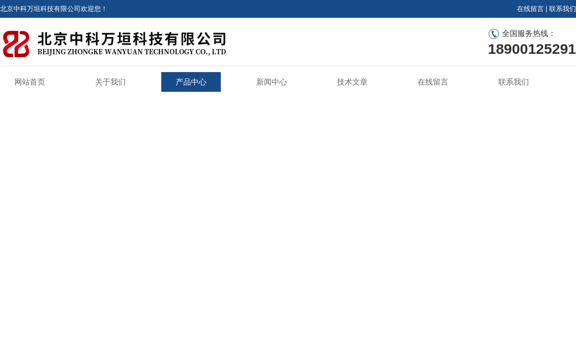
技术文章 (352, 82)
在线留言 (530, 8)
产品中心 (191, 82)
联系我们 (562, 8)
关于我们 (110, 82)
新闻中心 (271, 82)
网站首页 (29, 82)
